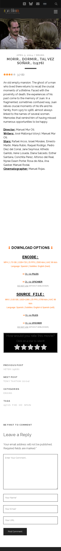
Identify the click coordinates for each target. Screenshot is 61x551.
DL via (32, 274)
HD (20, 405)
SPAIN (27, 405)
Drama (40, 55)
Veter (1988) (11, 369)
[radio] (17, 347)
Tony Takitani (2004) (16, 381)
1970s (7, 405)
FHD (14, 405)
